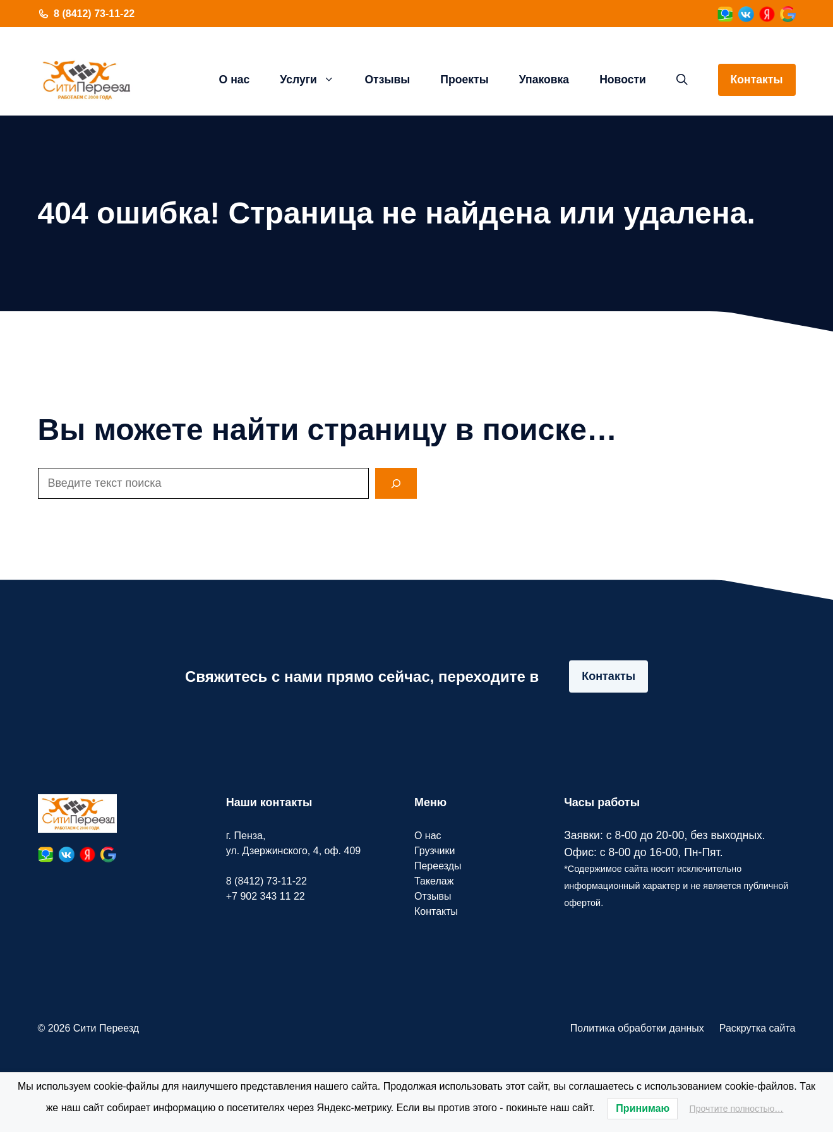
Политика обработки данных (637, 1028)
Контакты (757, 79)
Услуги (314, 79)
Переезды (438, 866)
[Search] (396, 483)
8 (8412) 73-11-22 (94, 13)
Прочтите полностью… (737, 1109)
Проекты (464, 79)
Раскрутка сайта (757, 1028)
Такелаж (433, 881)
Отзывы (387, 79)
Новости (622, 79)
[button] (682, 79)
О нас (234, 79)
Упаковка (544, 79)
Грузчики (434, 850)
